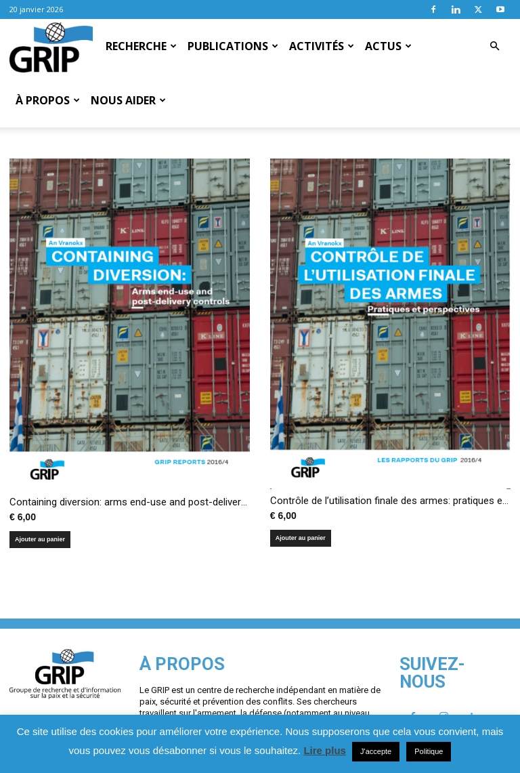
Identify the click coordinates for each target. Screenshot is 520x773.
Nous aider (128, 100)
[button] (494, 46)
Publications (233, 46)
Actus (388, 46)
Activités (321, 46)
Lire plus (324, 750)
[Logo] (51, 47)
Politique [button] (428, 751)
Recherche (141, 46)
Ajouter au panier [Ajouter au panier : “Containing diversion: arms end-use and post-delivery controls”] (40, 519)
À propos (48, 100)
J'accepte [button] (375, 751)
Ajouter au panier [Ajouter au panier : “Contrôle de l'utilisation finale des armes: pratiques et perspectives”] (301, 517)
